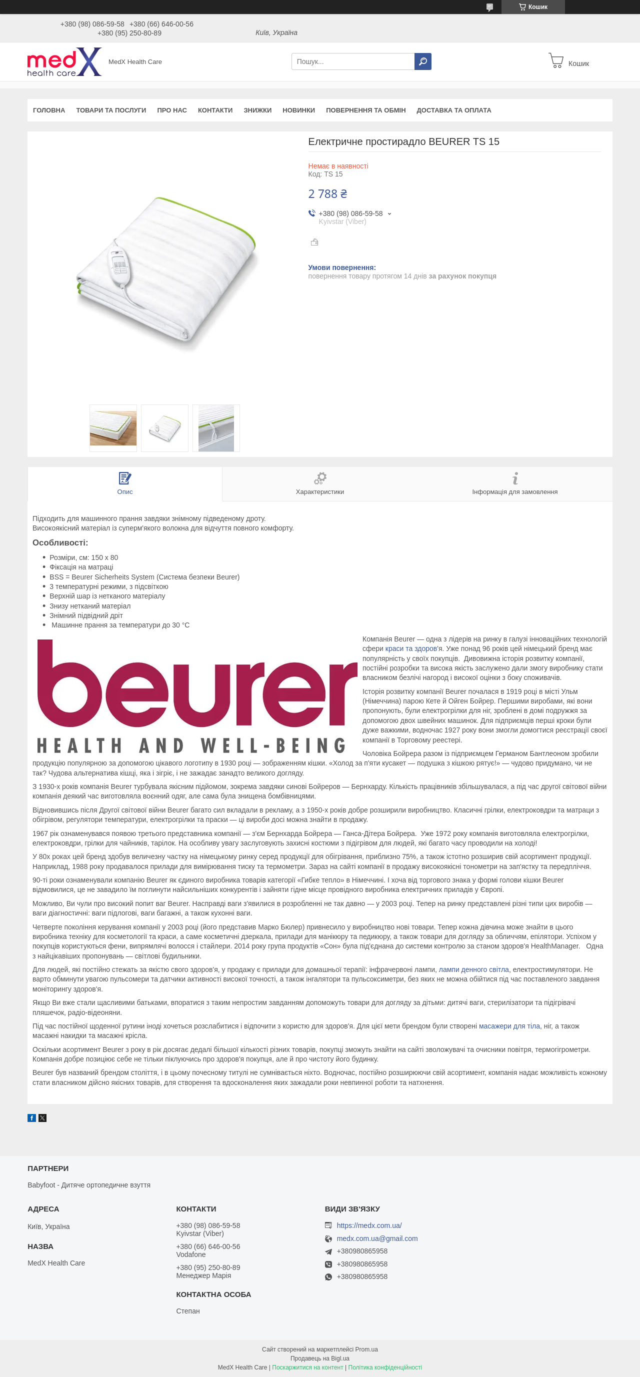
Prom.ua (367, 1349)
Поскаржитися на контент (307, 1367)
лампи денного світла (474, 970)
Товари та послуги (111, 110)
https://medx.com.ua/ (369, 1226)
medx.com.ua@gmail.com (377, 1238)
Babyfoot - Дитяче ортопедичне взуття (89, 1185)
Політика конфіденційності (385, 1367)
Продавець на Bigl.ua (320, 1358)
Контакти (215, 110)
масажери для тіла (509, 1026)
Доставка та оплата (454, 110)
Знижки (258, 110)
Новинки (298, 110)
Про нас (171, 110)
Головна (49, 110)
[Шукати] (423, 61)
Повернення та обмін (366, 110)
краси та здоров (411, 648)
